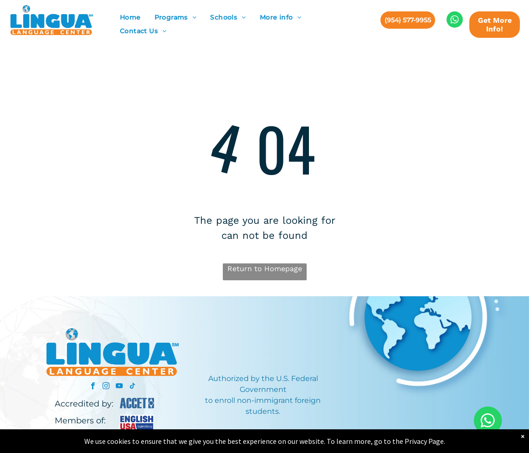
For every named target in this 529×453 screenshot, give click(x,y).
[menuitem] (130, 17)
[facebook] (92, 387)
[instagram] (106, 387)
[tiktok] (132, 387)
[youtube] (119, 387)
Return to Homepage (264, 268)
